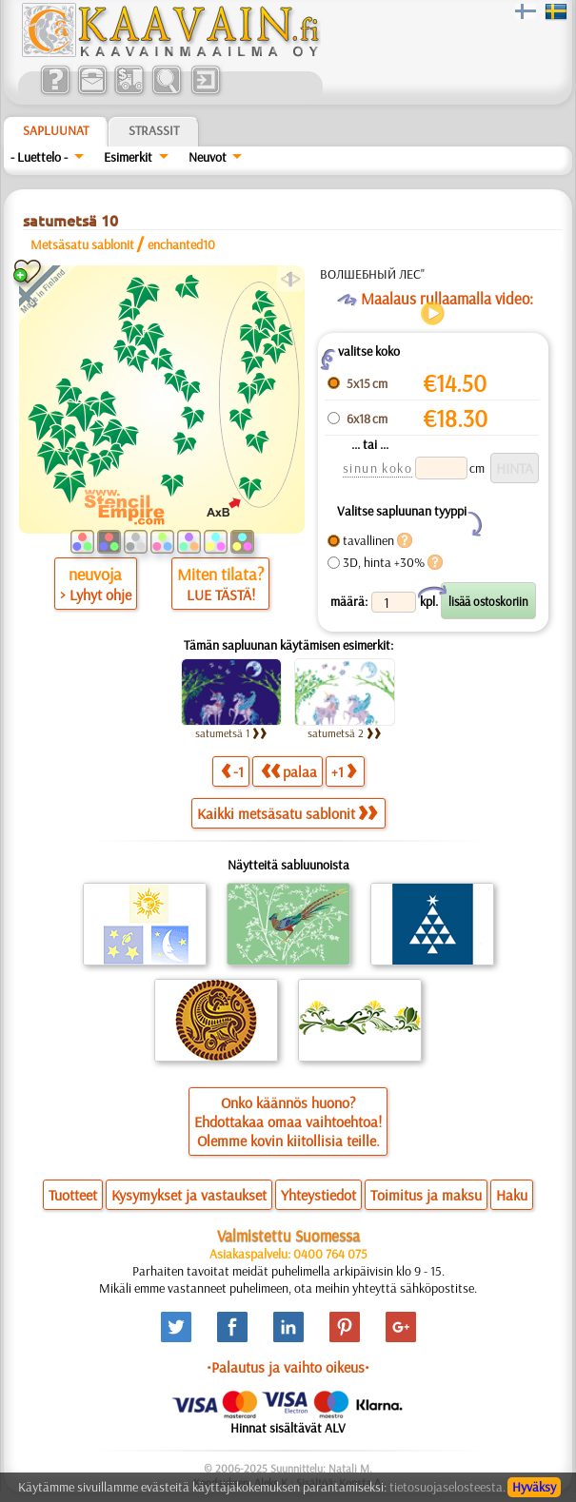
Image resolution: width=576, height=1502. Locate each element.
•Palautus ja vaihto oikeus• (288, 1366)
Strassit (154, 130)
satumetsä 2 (345, 733)
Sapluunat (56, 130)
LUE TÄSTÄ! (221, 594)
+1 (343, 771)
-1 (232, 771)
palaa (289, 771)
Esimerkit (128, 157)
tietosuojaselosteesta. (447, 1486)
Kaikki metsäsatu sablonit (287, 813)
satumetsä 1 (231, 733)
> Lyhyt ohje (95, 594)
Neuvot (208, 157)
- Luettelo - (39, 157)
